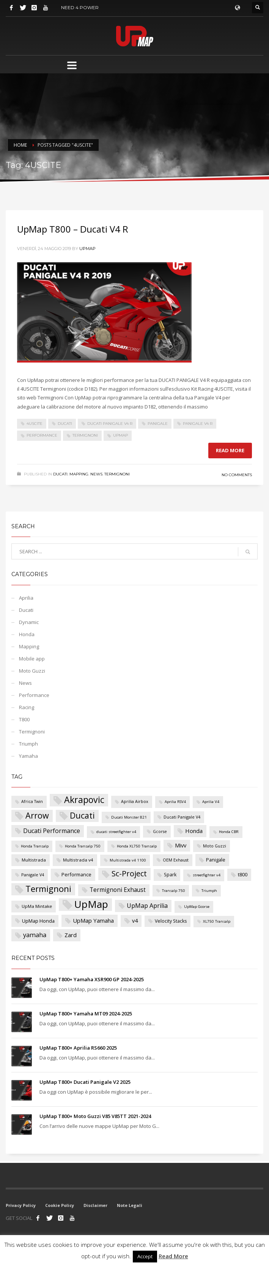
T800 (24, 719)
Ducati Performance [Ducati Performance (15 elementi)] (51, 831)
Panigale (158, 423)
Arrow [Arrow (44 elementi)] (37, 815)
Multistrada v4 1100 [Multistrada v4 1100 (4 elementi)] (128, 860)
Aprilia (26, 597)
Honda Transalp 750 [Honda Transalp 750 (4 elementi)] (83, 846)
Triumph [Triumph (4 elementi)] (209, 890)
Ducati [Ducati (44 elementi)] (82, 815)
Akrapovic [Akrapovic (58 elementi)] (84, 800)
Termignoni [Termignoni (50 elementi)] (48, 889)
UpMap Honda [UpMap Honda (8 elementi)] (38, 920)
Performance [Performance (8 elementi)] (76, 874)
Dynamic (29, 622)
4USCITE (34, 423)
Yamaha (28, 755)
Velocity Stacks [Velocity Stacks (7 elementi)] (171, 921)
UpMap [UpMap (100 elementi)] (91, 904)
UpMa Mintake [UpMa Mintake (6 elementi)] (37, 906)
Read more (230, 450)
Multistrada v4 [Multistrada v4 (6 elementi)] (78, 860)
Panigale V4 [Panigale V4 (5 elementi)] (32, 874)
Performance (42, 435)
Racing (26, 707)
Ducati (65, 423)
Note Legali (129, 1205)
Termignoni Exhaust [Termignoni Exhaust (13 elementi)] (118, 890)
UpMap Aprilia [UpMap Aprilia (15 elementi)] (147, 905)
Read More (173, 1256)
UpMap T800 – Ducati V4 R (72, 229)
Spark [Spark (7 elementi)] (170, 874)
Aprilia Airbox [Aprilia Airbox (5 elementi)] (134, 801)
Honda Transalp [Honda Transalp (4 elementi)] (35, 846)
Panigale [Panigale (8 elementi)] (215, 859)
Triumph (28, 743)
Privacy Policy (21, 1205)
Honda (27, 634)
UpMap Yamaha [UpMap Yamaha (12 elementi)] (93, 920)
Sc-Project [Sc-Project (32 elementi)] (129, 873)
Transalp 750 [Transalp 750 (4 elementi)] (173, 890)
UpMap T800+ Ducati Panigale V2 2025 (85, 1082)
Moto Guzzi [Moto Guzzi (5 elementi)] (214, 846)
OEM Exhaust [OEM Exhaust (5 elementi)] (176, 860)
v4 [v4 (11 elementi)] (135, 920)
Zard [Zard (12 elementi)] (70, 935)
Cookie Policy (59, 1205)
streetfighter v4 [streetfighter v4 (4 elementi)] (206, 875)
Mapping (78, 474)
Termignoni (85, 435)
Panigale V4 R (197, 423)
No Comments (237, 474)
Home (20, 145)
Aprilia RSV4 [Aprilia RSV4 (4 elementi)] (175, 801)
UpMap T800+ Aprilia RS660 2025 (78, 1047)
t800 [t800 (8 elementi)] (242, 874)
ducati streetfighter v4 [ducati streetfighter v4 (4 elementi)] (116, 831)
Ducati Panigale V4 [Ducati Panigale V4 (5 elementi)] (182, 817)
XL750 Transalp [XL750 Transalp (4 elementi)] (216, 921)
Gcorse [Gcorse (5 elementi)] (160, 831)
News (96, 474)
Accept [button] (145, 1256)
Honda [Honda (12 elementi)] (194, 831)
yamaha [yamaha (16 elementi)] (34, 935)
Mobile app (32, 658)
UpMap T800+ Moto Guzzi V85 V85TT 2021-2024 (95, 1116)
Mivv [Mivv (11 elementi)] (180, 845)
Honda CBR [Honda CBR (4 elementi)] (229, 831)
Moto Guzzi (32, 670)
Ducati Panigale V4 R (109, 423)
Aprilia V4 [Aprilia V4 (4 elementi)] (210, 801)
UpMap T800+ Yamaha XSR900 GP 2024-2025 (91, 979)
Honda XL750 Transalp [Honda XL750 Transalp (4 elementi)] (137, 846)
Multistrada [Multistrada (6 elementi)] (34, 860)
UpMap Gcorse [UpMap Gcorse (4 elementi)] (196, 906)
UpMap (87, 248)
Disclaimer (95, 1205)
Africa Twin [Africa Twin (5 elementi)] (32, 801)
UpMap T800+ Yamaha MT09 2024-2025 (85, 1013)
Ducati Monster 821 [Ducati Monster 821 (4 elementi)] (129, 817)
